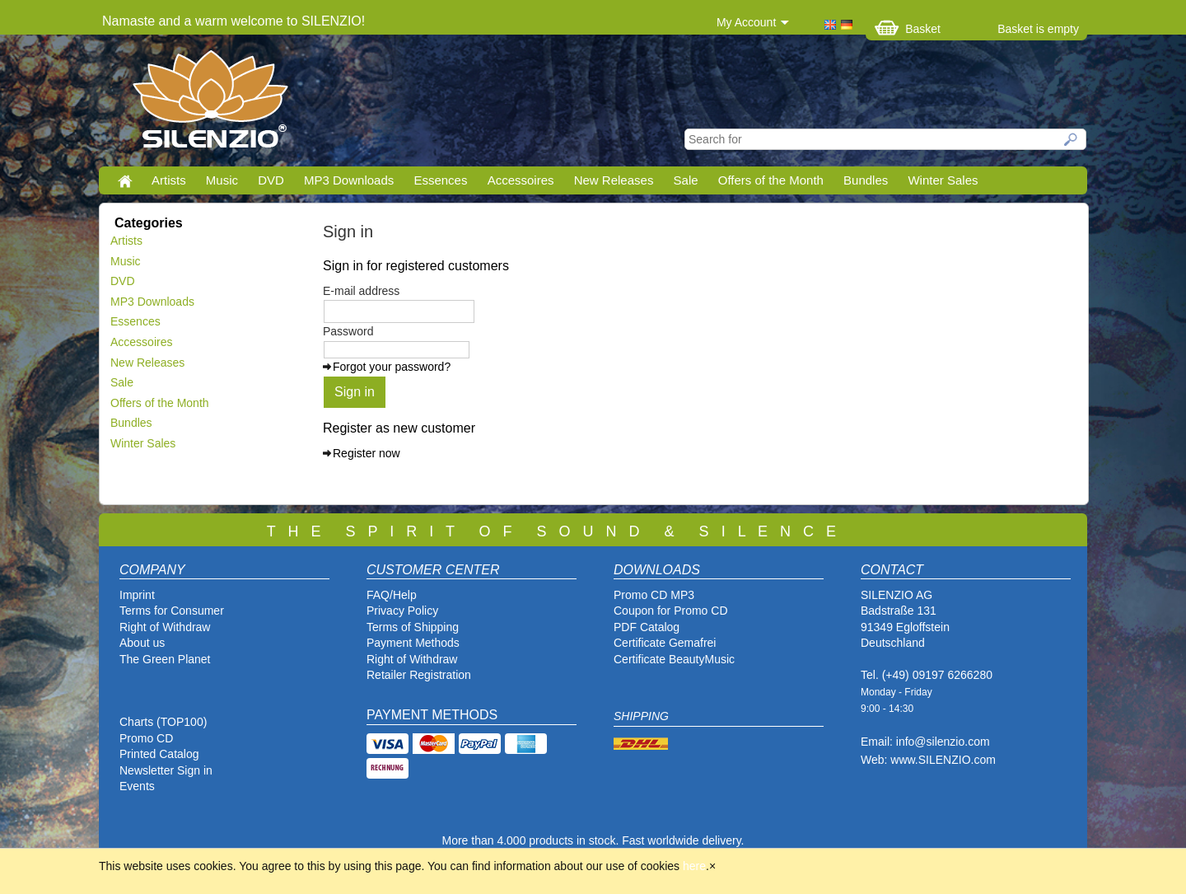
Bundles (865, 180)
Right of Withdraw (164, 627)
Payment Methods (413, 642)
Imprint (137, 594)
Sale (686, 180)
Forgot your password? (392, 366)
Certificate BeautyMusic (674, 659)
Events (137, 786)
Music (222, 180)
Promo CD (146, 738)
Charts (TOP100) (163, 721)
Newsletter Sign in (165, 770)
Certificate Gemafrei (665, 642)
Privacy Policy (402, 610)
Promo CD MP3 (654, 594)
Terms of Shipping (413, 627)
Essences (440, 180)
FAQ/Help (392, 594)
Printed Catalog (159, 754)
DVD (271, 180)
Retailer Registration (419, 674)
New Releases (614, 180)
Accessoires (521, 180)
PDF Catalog (646, 627)
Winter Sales (943, 180)
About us (142, 642)
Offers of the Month (771, 180)
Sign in (354, 392)
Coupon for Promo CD (671, 610)
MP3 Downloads (349, 180)
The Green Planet (165, 659)
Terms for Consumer (171, 610)
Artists (169, 180)
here (694, 866)
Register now (366, 453)
